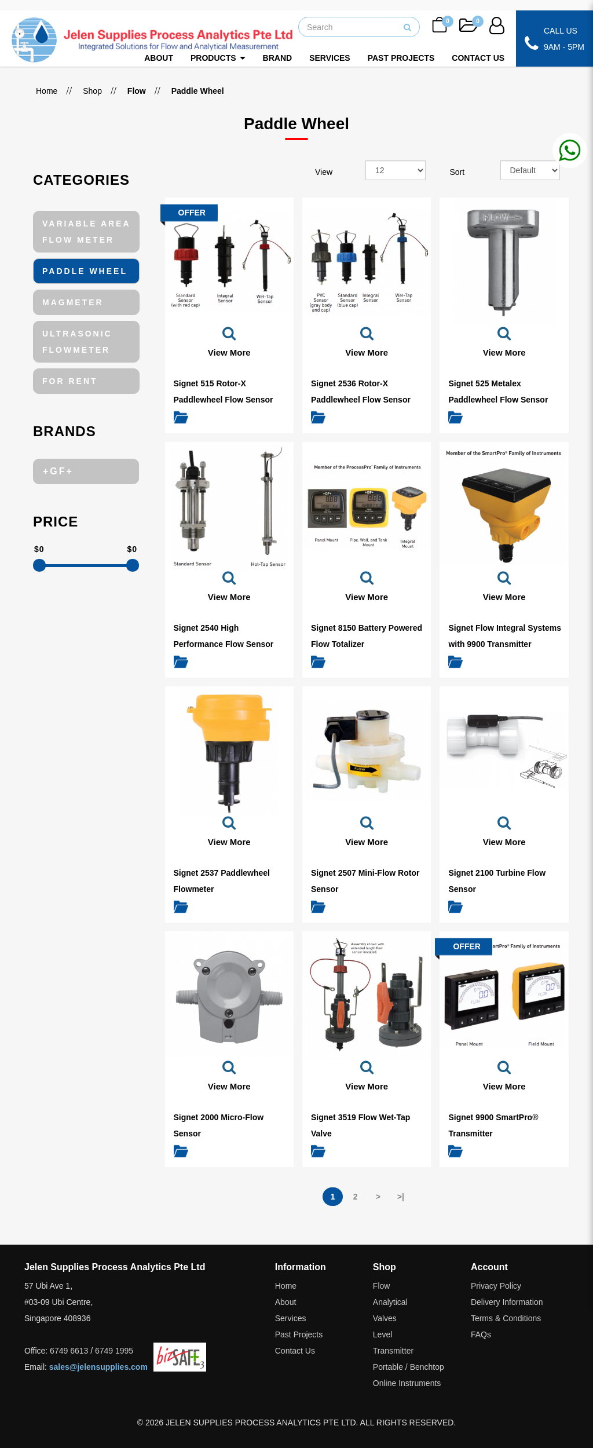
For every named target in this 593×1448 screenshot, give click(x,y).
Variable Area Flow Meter (86, 231)
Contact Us (295, 1350)
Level (382, 1334)
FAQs (481, 1334)
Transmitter (393, 1350)
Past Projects (299, 1334)
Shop (92, 91)
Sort (457, 172)
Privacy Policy (496, 1285)
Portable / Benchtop (408, 1367)
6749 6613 (69, 1350)
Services (290, 1318)
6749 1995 (114, 1350)
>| (400, 1196)
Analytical (390, 1302)
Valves (385, 1318)
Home (46, 91)
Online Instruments (407, 1383)
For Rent (70, 381)
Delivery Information (507, 1302)
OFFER (192, 212)
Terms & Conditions (506, 1318)
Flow (381, 1285)
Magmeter (73, 302)
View (323, 172)
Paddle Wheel (84, 271)
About (285, 1302)
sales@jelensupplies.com (98, 1367)
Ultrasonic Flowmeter (77, 341)
